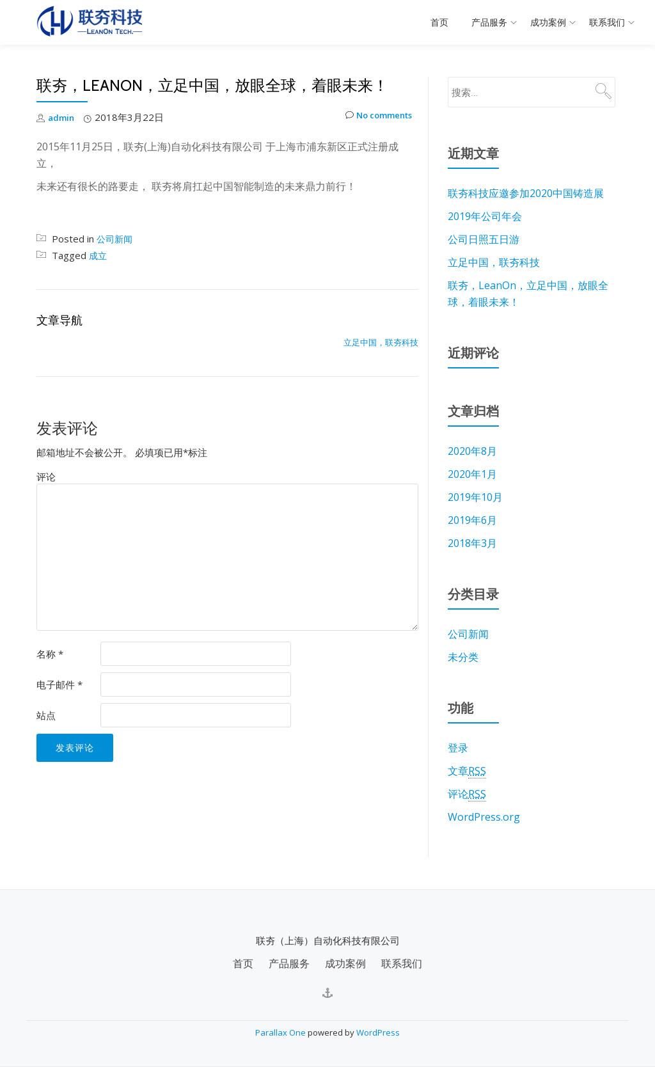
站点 (46, 715)
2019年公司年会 (485, 216)
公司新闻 (116, 238)
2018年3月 (472, 543)
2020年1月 (472, 474)
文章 (467, 771)
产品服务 (489, 22)
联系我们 (607, 22)
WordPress (378, 1032)
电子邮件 (59, 684)
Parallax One (281, 1032)
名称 (49, 653)
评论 (46, 476)
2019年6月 (472, 520)
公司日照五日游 (483, 239)
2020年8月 (472, 451)
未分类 (463, 657)
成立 (98, 255)
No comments (372, 117)
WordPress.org (484, 817)
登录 (458, 748)
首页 (439, 22)
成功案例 (548, 22)
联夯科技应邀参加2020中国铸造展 (526, 193)
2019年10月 (475, 497)
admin (62, 117)
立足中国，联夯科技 (380, 342)
